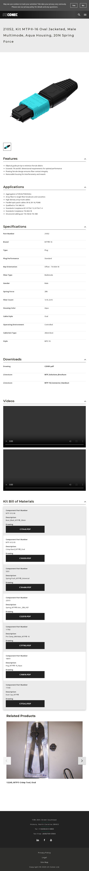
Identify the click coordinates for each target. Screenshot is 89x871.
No (83, 5)
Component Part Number (17, 510)
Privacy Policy (44, 853)
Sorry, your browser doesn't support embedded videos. (44, 426)
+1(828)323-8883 (46, 829)
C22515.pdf (25, 616)
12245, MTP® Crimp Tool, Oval (21, 782)
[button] (85, 14)
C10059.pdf (25, 558)
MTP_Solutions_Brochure (55, 374)
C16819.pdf (25, 674)
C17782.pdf (25, 645)
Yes (73, 5)
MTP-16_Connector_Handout (57, 383)
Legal (44, 857)
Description (11, 517)
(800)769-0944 (49, 834)
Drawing (9, 524)
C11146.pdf (25, 529)
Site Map (44, 862)
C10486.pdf (25, 587)
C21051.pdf (49, 366)
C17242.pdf (25, 704)
